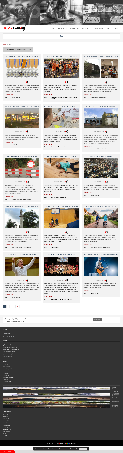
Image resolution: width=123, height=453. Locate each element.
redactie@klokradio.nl (13, 345)
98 (17, 306)
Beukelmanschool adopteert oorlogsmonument (22, 206)
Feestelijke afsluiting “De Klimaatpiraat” (61, 254)
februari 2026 (6, 422)
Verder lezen (9, 94)
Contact (10, 356)
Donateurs (5, 379)
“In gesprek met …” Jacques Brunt (115, 401)
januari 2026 (6, 424)
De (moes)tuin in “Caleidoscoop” (116, 405)
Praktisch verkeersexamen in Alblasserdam (101, 206)
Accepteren (83, 448)
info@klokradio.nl (12, 343)
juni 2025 (5, 439)
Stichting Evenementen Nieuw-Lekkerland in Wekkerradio (115, 390)
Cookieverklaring (7, 381)
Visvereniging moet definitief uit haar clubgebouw (101, 56)
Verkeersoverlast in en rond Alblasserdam (22, 156)
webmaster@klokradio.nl (13, 354)
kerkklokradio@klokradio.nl (13, 349)
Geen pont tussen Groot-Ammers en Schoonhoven (22, 106)
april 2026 (5, 417)
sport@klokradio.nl (10, 351)
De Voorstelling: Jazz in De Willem (115, 409)
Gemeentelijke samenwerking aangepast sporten (61, 206)
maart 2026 (6, 420)
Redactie (5, 345)
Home (4, 44)
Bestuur (5, 347)
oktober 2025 (6, 430)
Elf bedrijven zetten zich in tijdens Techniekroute (61, 106)
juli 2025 (5, 437)
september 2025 (7, 432)
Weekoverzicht (6, 366)
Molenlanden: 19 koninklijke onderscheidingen (22, 56)
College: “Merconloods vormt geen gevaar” (101, 106)
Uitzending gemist (7, 368)
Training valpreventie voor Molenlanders (61, 156)
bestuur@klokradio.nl (12, 347)
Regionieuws (6, 373)
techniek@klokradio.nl (13, 352)
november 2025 (6, 428)
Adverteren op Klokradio (8, 377)
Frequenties (6, 375)
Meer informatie (73, 448)
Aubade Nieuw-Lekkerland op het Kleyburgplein (61, 56)
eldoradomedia (72, 446)
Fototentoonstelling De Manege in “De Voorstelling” (116, 396)
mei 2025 (5, 441)
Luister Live (5, 364)
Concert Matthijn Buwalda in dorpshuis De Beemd (101, 254)
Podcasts (5, 370)
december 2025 (6, 426)
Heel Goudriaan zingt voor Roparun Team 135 (22, 254)
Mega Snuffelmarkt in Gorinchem (101, 156)
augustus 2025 (6, 435)
